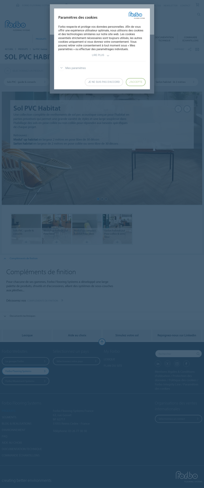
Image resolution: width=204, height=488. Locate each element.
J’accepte (135, 82)
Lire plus (100, 55)
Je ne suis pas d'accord (104, 82)
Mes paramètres (72, 68)
